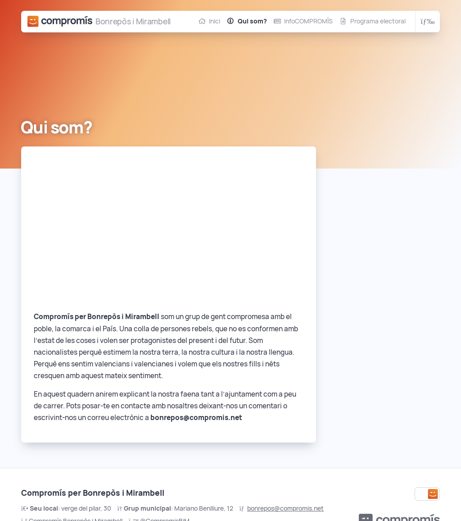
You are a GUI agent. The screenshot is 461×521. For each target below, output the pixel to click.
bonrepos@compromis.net (285, 508)
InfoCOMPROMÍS (308, 21)
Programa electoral (378, 21)
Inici (214, 21)
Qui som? (252, 21)
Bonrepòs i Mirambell (133, 21)
